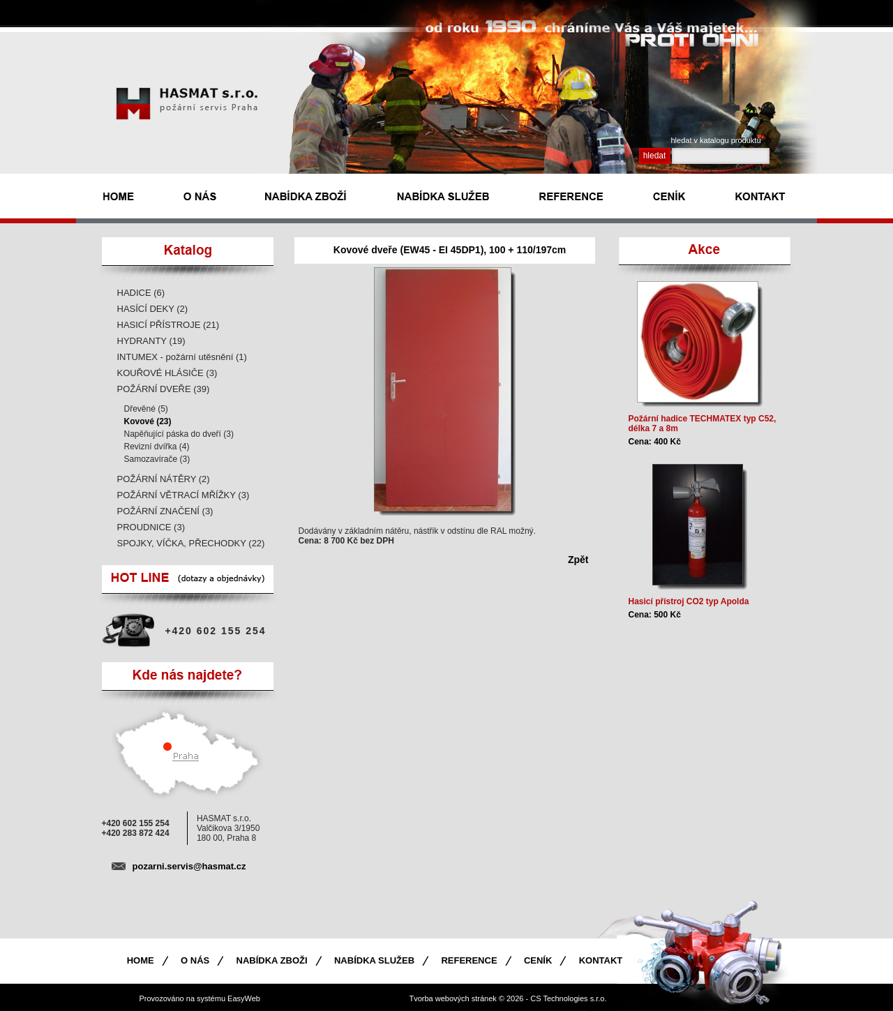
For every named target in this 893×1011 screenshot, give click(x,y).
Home (140, 960)
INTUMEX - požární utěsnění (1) (182, 357)
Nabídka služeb (374, 960)
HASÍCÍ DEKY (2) (152, 309)
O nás (195, 960)
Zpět (578, 559)
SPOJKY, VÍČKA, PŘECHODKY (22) (191, 543)
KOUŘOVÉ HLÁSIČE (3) (167, 373)
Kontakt (601, 960)
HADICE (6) (141, 292)
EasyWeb (243, 998)
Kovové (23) (148, 421)
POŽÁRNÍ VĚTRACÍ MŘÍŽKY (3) (183, 495)
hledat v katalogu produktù (716, 140)
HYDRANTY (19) (151, 341)
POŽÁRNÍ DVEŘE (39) (163, 389)
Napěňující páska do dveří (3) (179, 434)
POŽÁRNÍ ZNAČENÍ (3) (165, 511)
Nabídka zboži (272, 960)
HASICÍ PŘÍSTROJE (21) (168, 325)
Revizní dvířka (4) (157, 446)
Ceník (538, 960)
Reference (469, 960)
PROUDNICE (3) (151, 527)
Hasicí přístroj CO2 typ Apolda (689, 601)
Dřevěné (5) (146, 409)
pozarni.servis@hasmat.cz (189, 866)
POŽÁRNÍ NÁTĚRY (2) (163, 479)
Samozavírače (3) (157, 459)
